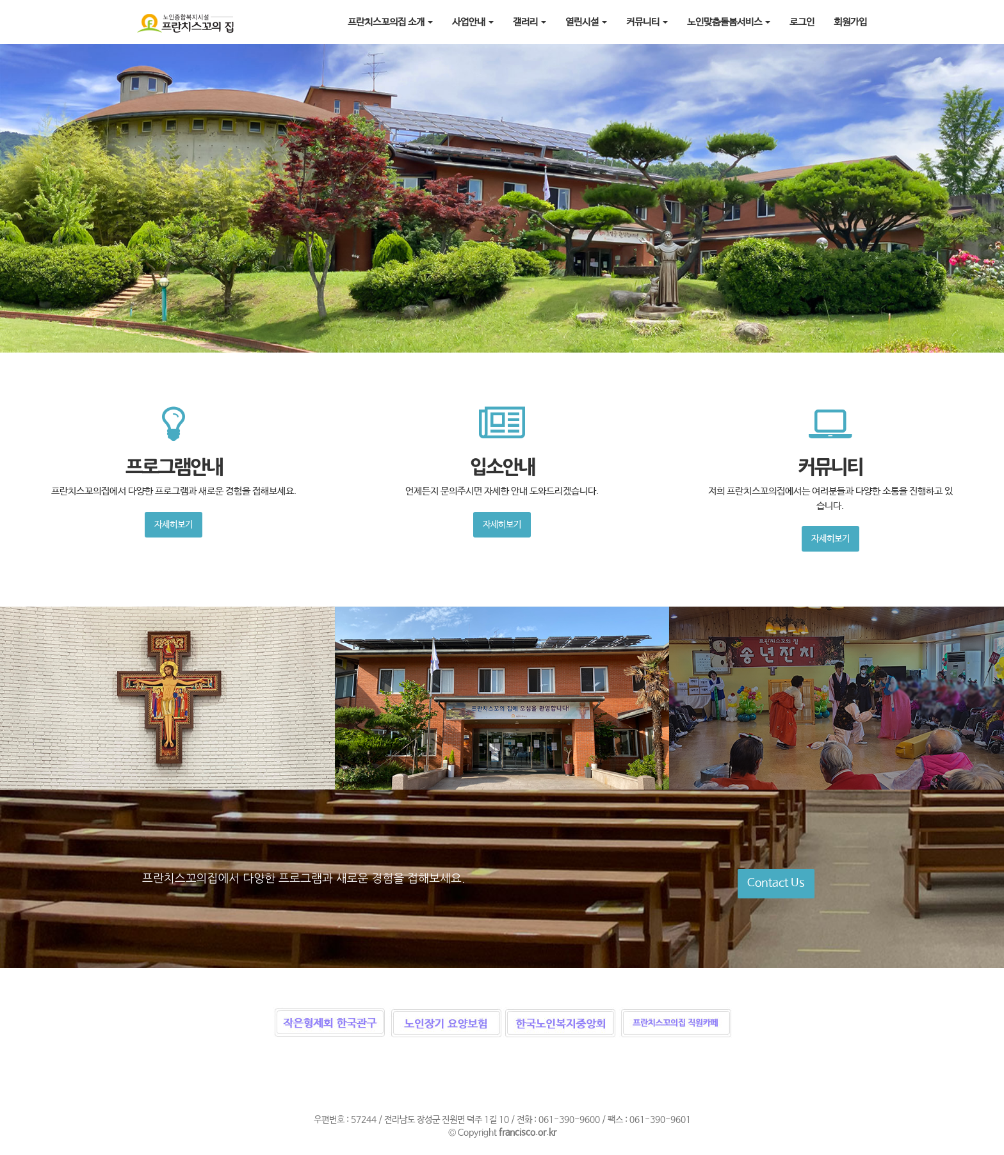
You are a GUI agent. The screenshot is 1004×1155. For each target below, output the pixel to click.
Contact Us (776, 883)
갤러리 (529, 22)
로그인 (801, 22)
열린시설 (586, 22)
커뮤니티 (647, 22)
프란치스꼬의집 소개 (390, 22)
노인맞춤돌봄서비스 (728, 22)
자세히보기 (173, 525)
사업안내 (473, 22)
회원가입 (850, 22)
